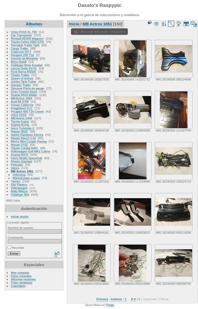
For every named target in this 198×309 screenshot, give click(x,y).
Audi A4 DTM (20, 101)
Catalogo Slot (20, 194)
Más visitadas (20, 272)
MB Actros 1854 (21, 98)
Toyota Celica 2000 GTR (27, 41)
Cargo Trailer (19, 48)
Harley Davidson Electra (27, 134)
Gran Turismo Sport (24, 91)
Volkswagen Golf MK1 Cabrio (30, 151)
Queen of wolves (22, 78)
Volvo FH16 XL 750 (24, 31)
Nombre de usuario (20, 227)
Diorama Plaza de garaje (27, 88)
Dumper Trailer (21, 85)
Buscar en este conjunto (103, 31)
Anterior (116, 299)
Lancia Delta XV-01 (24, 68)
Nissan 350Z (19, 131)
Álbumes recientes (23, 279)
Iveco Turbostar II (22, 128)
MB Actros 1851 (22, 171)
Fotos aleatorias (22, 282)
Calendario (18, 286)
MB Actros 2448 (21, 118)
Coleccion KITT (21, 51)
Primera (102, 299)
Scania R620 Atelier (24, 95)
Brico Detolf (19, 61)
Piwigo (110, 304)
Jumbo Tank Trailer (23, 81)
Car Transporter (21, 35)
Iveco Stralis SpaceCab (26, 158)
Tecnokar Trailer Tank (25, 45)
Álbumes (34, 24)
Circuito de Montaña (24, 58)
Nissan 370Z (19, 144)
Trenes (15, 181)
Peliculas (17, 164)
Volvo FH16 (19, 114)
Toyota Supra (20, 121)
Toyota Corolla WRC (24, 148)
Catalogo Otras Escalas (27, 65)
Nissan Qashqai (21, 161)
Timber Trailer (20, 75)
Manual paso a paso (26, 178)
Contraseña (15, 237)
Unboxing (19, 174)
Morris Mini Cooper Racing (29, 141)
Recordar (16, 247)
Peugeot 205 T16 (22, 55)
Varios (15, 168)
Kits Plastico (19, 184)
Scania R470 (19, 154)
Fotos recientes (21, 276)
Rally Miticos (19, 191)
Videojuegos (19, 187)
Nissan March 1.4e (23, 138)
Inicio (74, 24)
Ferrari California (22, 104)
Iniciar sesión (20, 216)
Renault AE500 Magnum (27, 38)
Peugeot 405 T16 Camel (27, 111)
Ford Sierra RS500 (23, 71)
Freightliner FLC (22, 108)
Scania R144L (20, 124)
